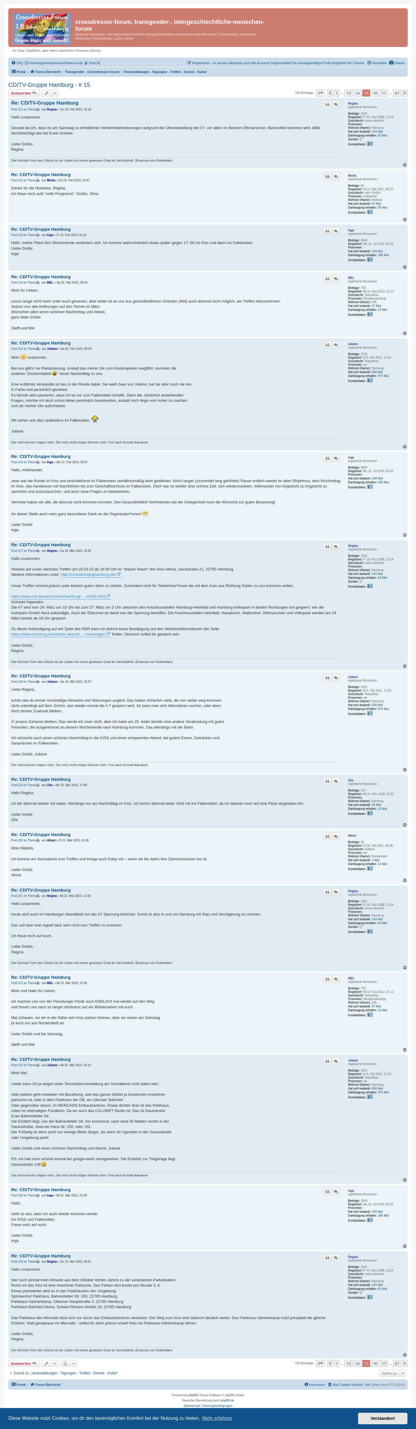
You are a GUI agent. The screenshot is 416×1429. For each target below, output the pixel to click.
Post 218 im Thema (24, 681)
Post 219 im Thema (24, 785)
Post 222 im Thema (24, 983)
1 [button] (337, 93)
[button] (320, 93)
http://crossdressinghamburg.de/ (88, 574)
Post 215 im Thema (24, 348)
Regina (353, 103)
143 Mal (377, 131)
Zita (350, 780)
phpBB (192, 1395)
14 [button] (357, 93)
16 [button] (375, 93)
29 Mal (376, 805)
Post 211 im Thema (24, 109)
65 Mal (376, 203)
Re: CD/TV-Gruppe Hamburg (45, 103)
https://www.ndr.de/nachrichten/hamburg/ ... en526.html (58, 596)
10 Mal (382, 309)
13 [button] (348, 93)
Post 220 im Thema (24, 840)
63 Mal (382, 135)
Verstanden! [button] (383, 1418)
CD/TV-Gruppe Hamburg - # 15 (49, 85)
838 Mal (377, 372)
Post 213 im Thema (24, 235)
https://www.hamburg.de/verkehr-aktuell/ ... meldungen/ (58, 634)
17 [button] (384, 93)
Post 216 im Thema (24, 462)
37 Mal (376, 306)
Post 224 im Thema (24, 1195)
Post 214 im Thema (24, 282)
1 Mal (375, 860)
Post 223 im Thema (24, 1065)
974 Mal (383, 376)
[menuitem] (397, 62)
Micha (352, 175)
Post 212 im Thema (24, 180)
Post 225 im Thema (24, 1261)
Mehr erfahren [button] (217, 1418)
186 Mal (383, 255)
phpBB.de (227, 1400)
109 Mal (377, 251)
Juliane (353, 344)
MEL (351, 277)
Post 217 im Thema (24, 550)
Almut (352, 835)
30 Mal (382, 207)
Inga (351, 230)
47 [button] (397, 93)
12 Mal (382, 864)
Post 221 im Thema (24, 896)
